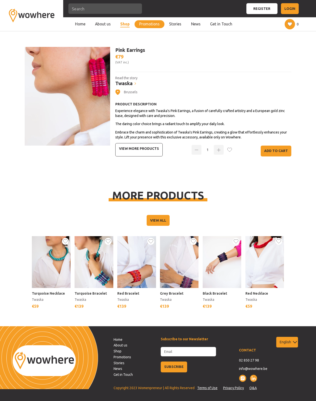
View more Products (139, 149)
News (195, 24)
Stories (175, 24)
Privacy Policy (233, 388)
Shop (125, 24)
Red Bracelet (128, 293)
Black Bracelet (215, 293)
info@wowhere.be (253, 369)
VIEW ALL (158, 220)
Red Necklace (256, 293)
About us (103, 24)
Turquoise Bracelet (91, 293)
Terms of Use (207, 388)
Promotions (149, 24)
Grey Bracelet (171, 293)
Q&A (253, 388)
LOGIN (289, 9)
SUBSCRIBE (174, 367)
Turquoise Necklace (48, 293)
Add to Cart (276, 151)
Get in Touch (221, 24)
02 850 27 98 (249, 360)
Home (80, 24)
